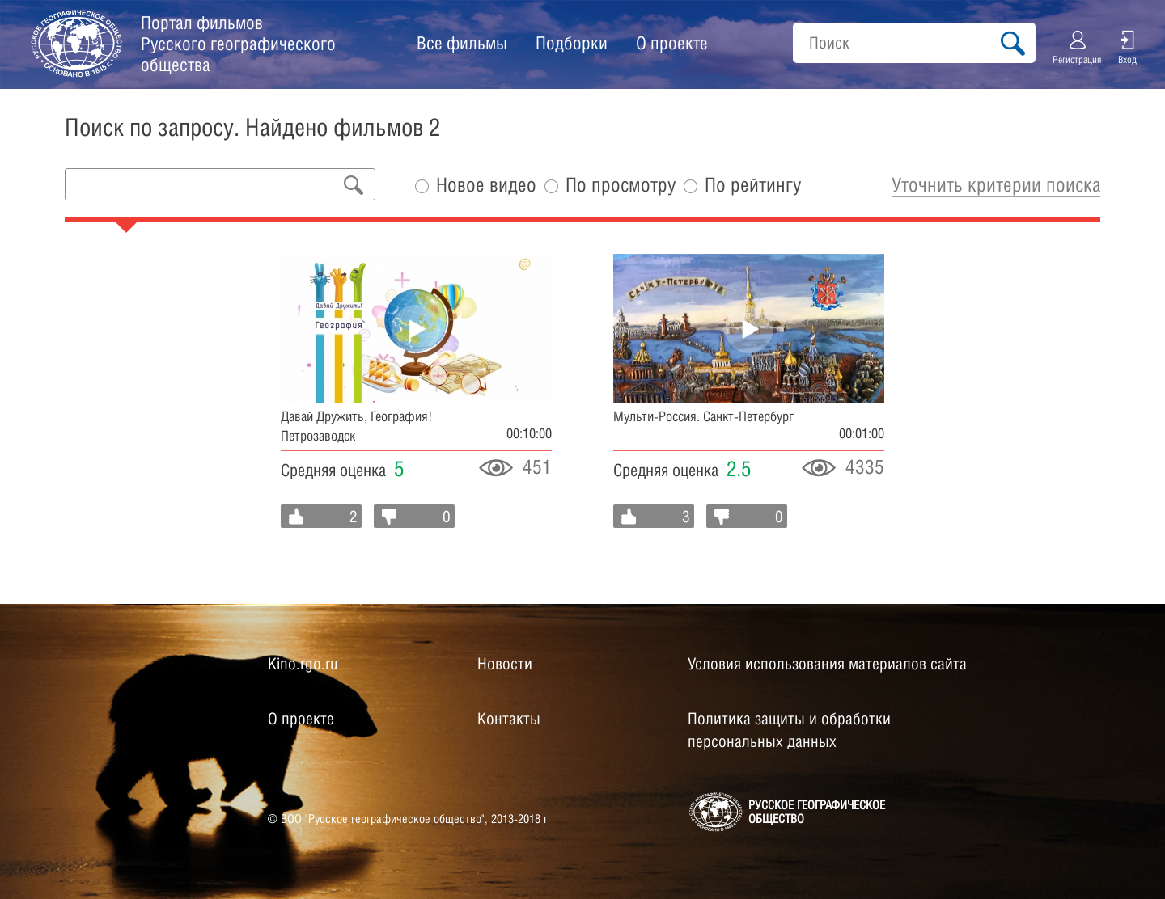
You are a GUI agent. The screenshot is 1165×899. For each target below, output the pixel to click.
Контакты (508, 718)
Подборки (572, 42)
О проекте (672, 42)
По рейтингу (753, 185)
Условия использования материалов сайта (827, 663)
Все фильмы (462, 42)
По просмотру (621, 185)
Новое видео (486, 185)
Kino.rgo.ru (302, 663)
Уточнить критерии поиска (996, 184)
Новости (504, 663)
